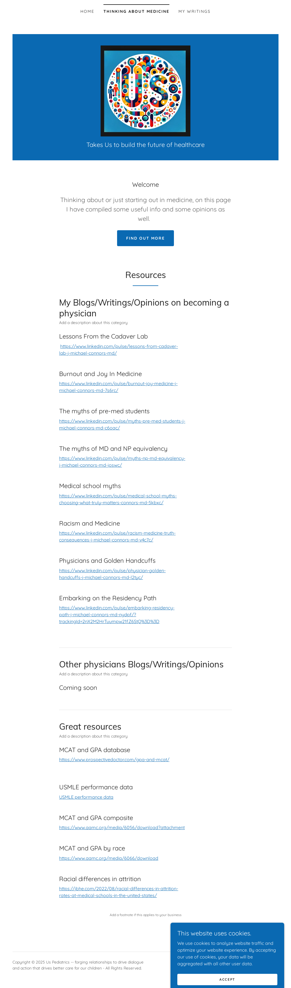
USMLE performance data (86, 797)
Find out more (145, 238)
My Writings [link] (194, 11)
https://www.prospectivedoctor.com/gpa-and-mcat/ (114, 759)
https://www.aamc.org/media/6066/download (108, 858)
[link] (145, 90)
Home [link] (87, 11)
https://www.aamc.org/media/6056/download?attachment (122, 827)
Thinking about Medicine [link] (136, 11)
